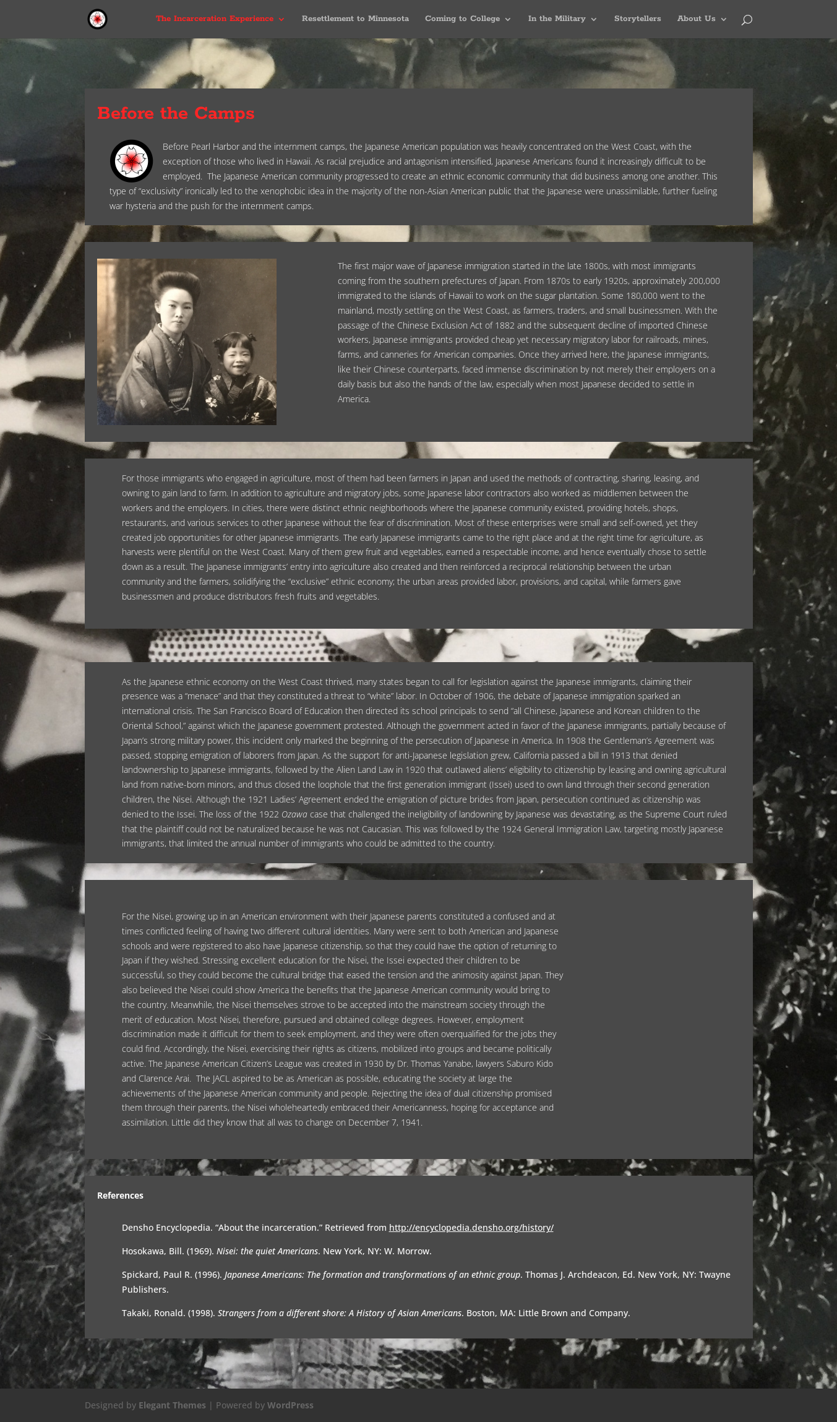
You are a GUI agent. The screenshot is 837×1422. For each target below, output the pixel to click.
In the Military (557, 19)
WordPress (290, 1405)
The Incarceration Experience (214, 19)
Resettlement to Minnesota (355, 19)
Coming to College (462, 19)
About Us (696, 19)
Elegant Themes (172, 1405)
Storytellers (637, 19)
